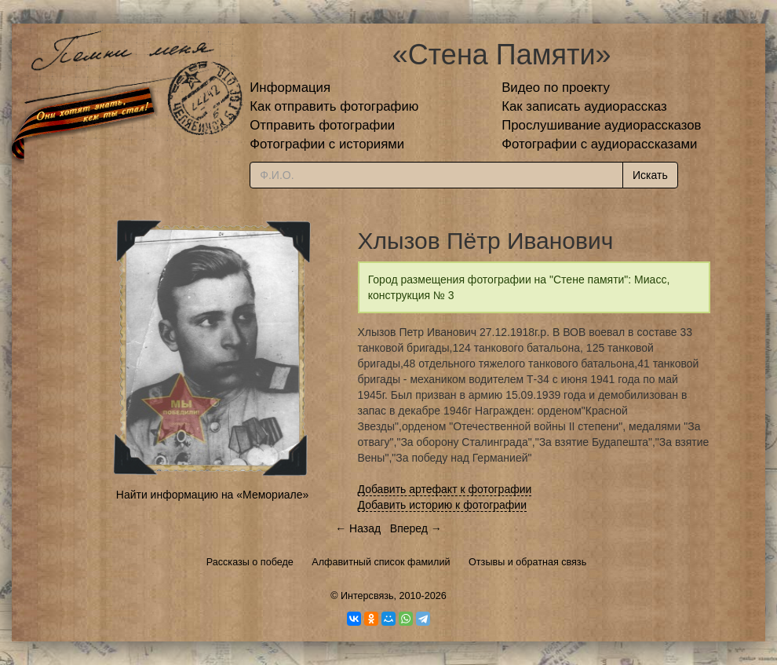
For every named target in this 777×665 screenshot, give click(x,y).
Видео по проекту (556, 87)
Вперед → (416, 528)
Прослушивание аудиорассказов (601, 125)
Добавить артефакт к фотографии (445, 489)
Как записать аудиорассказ (584, 106)
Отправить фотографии (322, 125)
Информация (290, 87)
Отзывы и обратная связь (527, 562)
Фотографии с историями (327, 144)
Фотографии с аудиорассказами (599, 144)
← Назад (358, 528)
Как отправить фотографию (334, 106)
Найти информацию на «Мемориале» (212, 494)
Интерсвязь (367, 595)
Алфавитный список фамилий (381, 562)
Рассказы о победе (250, 562)
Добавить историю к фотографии (442, 505)
